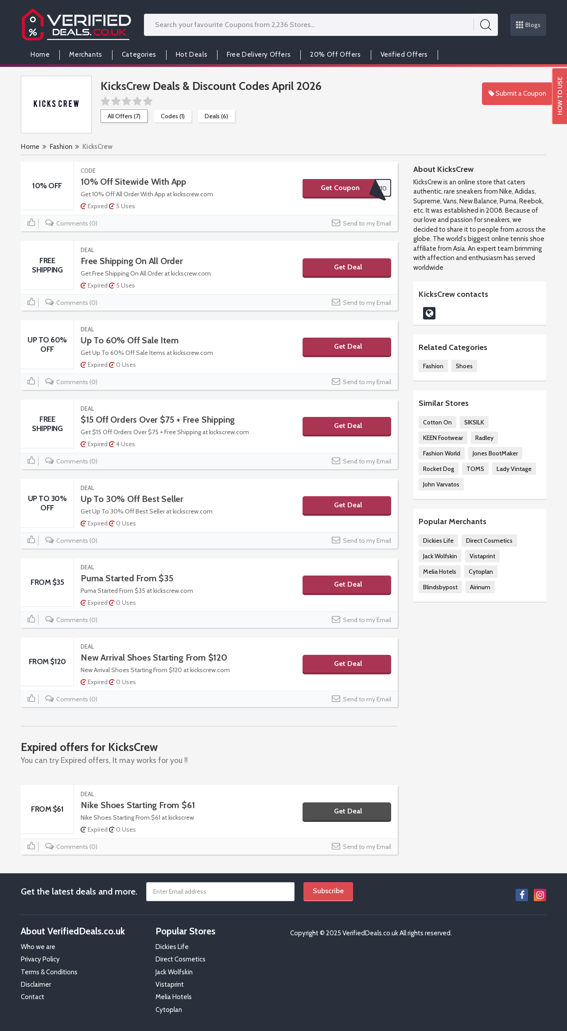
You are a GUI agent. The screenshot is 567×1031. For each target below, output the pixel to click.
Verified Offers (404, 54)
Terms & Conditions (49, 972)
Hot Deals (191, 54)
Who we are (38, 947)
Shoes (464, 366)
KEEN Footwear (443, 438)
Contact (32, 997)
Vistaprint (482, 556)
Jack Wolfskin (440, 556)
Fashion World (441, 453)
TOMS (475, 469)
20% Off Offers (335, 54)
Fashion (61, 147)
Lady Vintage (514, 469)
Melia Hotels (439, 572)
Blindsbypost (440, 587)
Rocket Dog (438, 469)
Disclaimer (36, 984)
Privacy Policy (40, 959)
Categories (139, 54)
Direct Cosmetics (489, 541)
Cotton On (437, 422)
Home (40, 54)
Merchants (85, 54)
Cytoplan (481, 572)
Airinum (480, 587)
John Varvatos (441, 484)
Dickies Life (438, 541)
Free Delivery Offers (259, 54)
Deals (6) (216, 116)
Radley (484, 438)
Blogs (528, 25)
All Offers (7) (124, 116)
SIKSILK (474, 422)
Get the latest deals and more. (79, 891)
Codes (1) (173, 116)
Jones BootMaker (495, 453)
